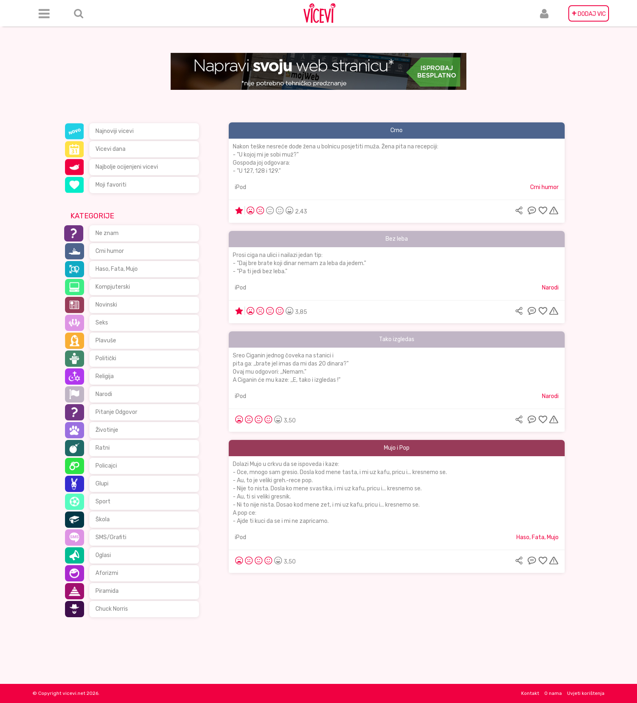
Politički (105, 358)
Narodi (103, 394)
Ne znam (107, 233)
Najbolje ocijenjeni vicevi (126, 166)
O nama (553, 693)
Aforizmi (106, 573)
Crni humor (109, 251)
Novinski (106, 304)
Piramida (107, 591)
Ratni (102, 447)
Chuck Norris (111, 608)
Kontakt (530, 693)
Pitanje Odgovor (116, 412)
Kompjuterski (112, 286)
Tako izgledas (396, 339)
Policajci (106, 465)
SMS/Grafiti (110, 537)
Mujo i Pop (397, 447)
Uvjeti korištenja (585, 693)
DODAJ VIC (589, 13)
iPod (240, 187)
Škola (102, 519)
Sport (102, 501)
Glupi (101, 483)
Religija (104, 376)
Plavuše (105, 340)
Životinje (106, 430)
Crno (396, 130)
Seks (101, 322)
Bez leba (397, 238)
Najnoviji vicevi (114, 131)
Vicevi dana (110, 149)
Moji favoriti (110, 184)
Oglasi (103, 555)
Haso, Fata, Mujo (116, 269)
